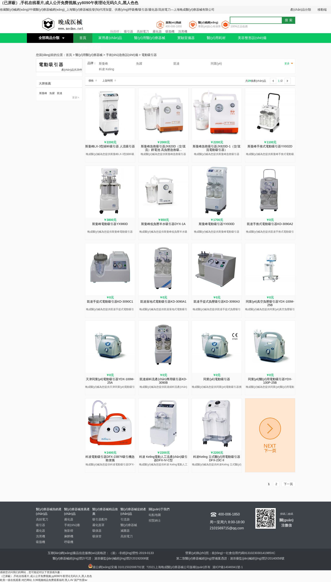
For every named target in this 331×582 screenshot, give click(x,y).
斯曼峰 (43, 93)
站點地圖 (155, 515)
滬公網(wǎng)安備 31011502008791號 (116, 567)
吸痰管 (96, 536)
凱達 (59, 93)
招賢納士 (155, 520)
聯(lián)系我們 (90, 47)
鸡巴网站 (26, 580)
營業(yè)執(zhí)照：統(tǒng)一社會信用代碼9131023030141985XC (230, 553)
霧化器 (157, 31)
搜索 (289, 20)
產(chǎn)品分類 (300, 9)
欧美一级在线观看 (10, 580)
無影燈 (68, 530)
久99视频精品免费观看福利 (48, 580)
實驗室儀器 (186, 38)
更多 (287, 63)
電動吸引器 (149, 55)
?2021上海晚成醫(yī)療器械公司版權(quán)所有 (179, 567)
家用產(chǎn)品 (110, 38)
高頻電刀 (143, 31)
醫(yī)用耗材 (216, 38)
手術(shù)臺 (72, 525)
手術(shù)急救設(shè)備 (122, 55)
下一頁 (288, 484)
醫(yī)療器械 (129, 525)
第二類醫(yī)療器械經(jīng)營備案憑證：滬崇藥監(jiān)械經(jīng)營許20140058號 (230, 558)
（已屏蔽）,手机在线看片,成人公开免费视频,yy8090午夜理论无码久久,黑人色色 (69, 3)
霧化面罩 (98, 525)
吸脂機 (169, 31)
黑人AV (69, 580)
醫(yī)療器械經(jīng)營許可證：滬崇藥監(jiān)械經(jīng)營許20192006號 (101, 558)
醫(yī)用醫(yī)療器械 (149, 38)
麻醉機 (68, 536)
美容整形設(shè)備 (252, 38)
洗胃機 (182, 31)
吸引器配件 (100, 519)
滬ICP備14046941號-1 (227, 567)
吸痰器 (96, 530)
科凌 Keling (106, 69)
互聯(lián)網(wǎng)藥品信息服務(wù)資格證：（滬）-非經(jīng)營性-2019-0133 (101, 553)
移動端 (322, 9)
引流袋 (125, 519)
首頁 (82, 38)
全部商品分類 (49, 38)
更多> (75, 97)
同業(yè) (216, 63)
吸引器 (128, 31)
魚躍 (52, 93)
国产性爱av (80, 580)
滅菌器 (125, 530)
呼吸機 (68, 542)
